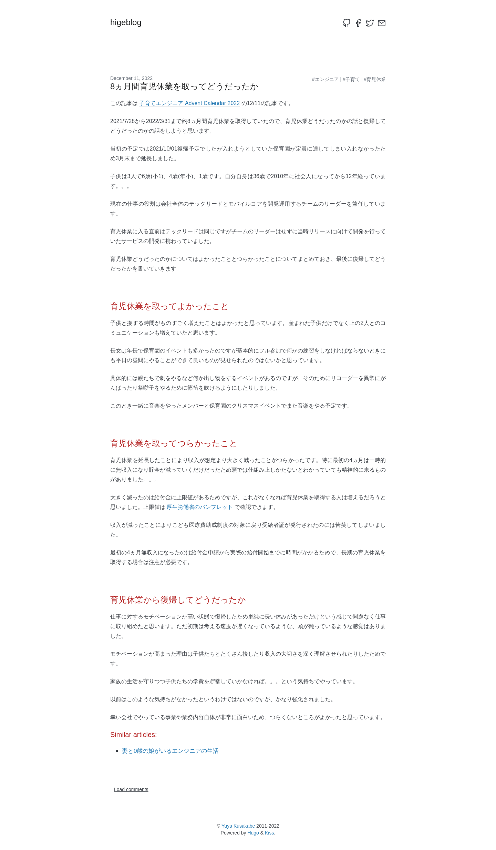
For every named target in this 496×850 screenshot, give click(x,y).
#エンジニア (325, 79)
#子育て (351, 79)
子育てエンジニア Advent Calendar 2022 (189, 103)
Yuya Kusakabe (238, 826)
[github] (346, 23)
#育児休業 (375, 79)
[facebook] (358, 23)
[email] (382, 23)
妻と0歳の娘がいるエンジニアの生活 (170, 751)
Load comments (131, 789)
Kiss (269, 833)
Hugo (253, 833)
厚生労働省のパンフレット (200, 507)
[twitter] (370, 23)
